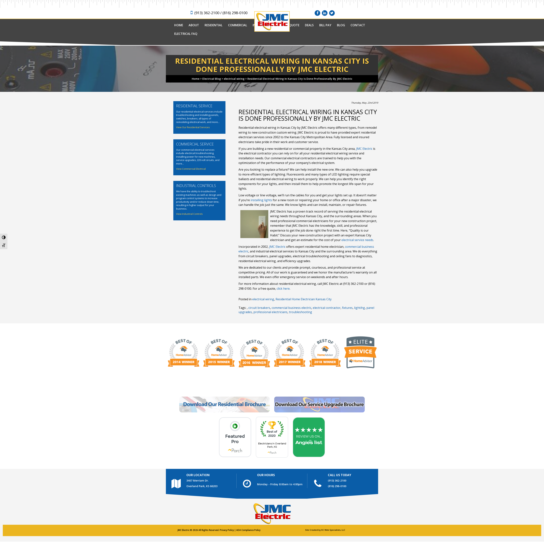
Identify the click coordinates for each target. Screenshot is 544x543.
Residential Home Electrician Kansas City (304, 299)
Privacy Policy (227, 530)
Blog (341, 25)
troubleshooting (300, 312)
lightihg (359, 308)
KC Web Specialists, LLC (333, 529)
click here (283, 288)
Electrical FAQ (185, 34)
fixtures (347, 308)
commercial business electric (291, 308)
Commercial (237, 25)
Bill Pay (325, 25)
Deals (309, 25)
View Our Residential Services (193, 127)
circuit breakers (259, 308)
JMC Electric (364, 149)
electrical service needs (357, 240)
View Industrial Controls (189, 214)
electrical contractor (327, 308)
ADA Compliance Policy (248, 530)
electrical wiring (263, 299)
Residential (213, 25)
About (194, 25)
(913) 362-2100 (337, 480)
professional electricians (270, 312)
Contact (358, 25)
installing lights (261, 200)
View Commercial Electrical (191, 168)
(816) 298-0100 (337, 486)
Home (178, 25)
